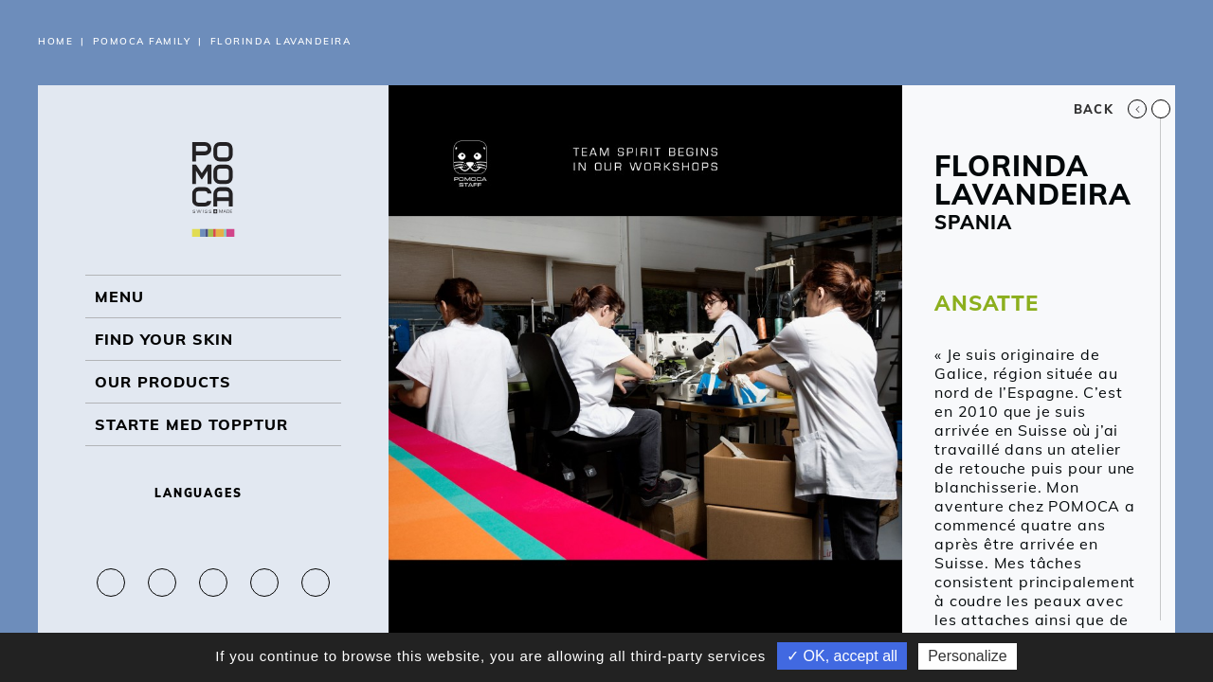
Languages (213, 493)
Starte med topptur (191, 424)
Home (55, 41)
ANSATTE (986, 303)
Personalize (967, 656)
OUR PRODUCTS (163, 381)
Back (1110, 109)
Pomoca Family (142, 41)
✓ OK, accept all (842, 656)
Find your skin (164, 339)
